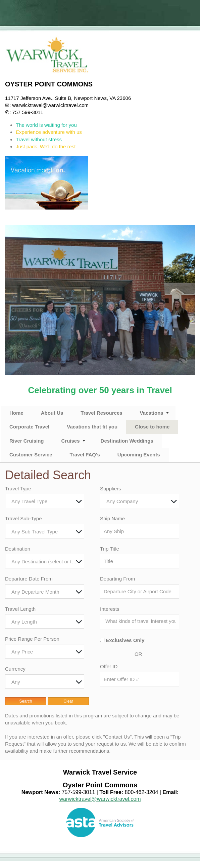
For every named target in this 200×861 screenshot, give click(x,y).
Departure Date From (29, 579)
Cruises (70, 441)
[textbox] (46, 501)
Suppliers (110, 488)
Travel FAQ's (85, 454)
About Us (52, 413)
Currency (15, 669)
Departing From (117, 579)
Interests (109, 609)
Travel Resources (101, 413)
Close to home (152, 426)
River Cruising (26, 441)
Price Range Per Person (32, 639)
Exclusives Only (125, 640)
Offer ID (108, 666)
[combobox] (44, 501)
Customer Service (30, 454)
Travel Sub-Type (23, 518)
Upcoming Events (138, 454)
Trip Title (109, 549)
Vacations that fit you (92, 426)
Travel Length (20, 609)
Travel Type (18, 488)
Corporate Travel (29, 426)
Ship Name (112, 518)
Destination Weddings (127, 441)
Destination (17, 549)
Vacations (151, 413)
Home (16, 413)
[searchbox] (141, 621)
